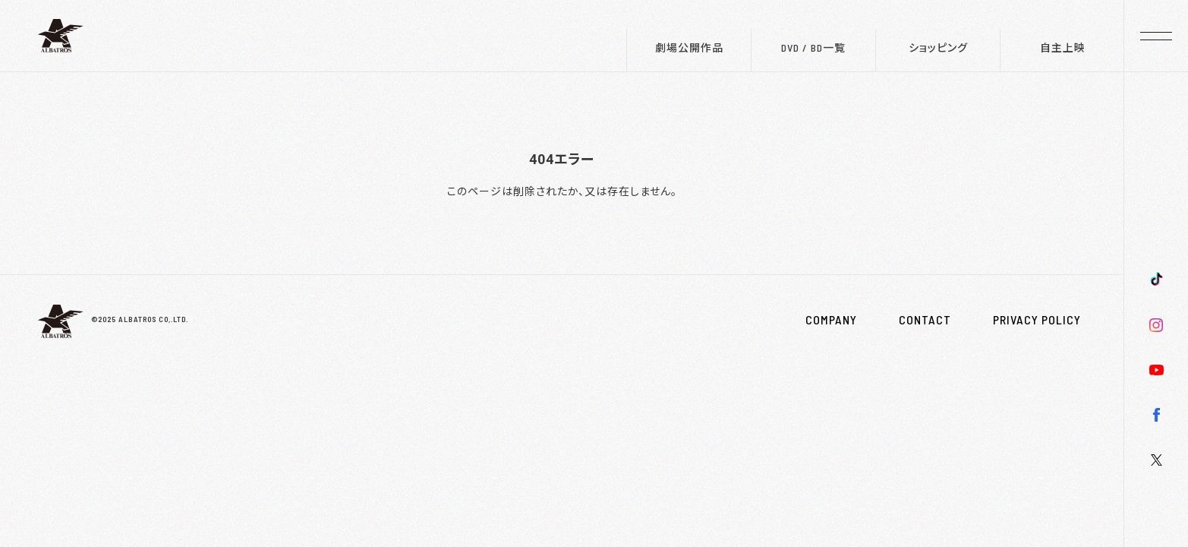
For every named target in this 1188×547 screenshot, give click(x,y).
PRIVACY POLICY (1037, 320)
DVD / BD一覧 (813, 47)
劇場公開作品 (689, 47)
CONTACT (925, 320)
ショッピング (938, 47)
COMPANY (831, 320)
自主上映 (1063, 47)
